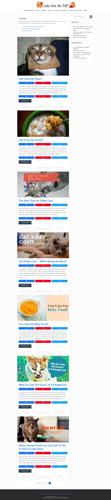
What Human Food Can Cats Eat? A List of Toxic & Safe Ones (42, 447)
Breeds (50, 10)
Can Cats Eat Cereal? (31, 139)
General (71, 10)
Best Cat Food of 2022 (79, 35)
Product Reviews (29, 10)
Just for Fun (78, 10)
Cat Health (60, 106)
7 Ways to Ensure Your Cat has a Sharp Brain (82, 55)
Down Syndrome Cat (79, 50)
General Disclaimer (57, 494)
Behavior (64, 10)
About (85, 10)
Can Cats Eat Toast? (30, 78)
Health (37, 10)
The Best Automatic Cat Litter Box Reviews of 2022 (82, 33)
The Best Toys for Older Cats (36, 200)
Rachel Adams (26, 106)
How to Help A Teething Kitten (81, 52)
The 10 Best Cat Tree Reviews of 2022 (82, 29)
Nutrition (44, 10)
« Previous (39, 483)
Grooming (57, 10)
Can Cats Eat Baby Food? (33, 324)
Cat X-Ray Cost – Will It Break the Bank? (43, 261)
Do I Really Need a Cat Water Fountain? (81, 48)
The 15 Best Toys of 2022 (80, 37)
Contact (39, 494)
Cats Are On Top (60, 496)
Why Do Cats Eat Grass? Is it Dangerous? (43, 384)
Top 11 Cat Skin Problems (80, 58)
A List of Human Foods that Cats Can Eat (33, 26)
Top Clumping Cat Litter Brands (31, 28)
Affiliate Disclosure (68, 494)
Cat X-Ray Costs (26, 30)
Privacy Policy (47, 494)
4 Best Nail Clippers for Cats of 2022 (83, 26)
